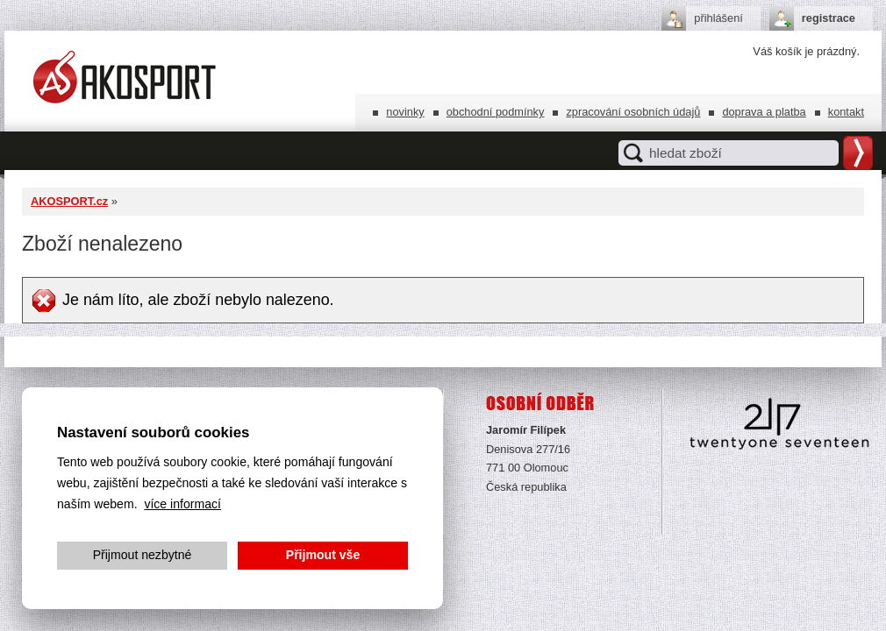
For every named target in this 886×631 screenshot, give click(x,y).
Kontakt (846, 111)
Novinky (405, 111)
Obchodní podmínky (496, 111)
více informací (182, 504)
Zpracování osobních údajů (633, 111)
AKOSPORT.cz (69, 201)
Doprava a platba (763, 111)
